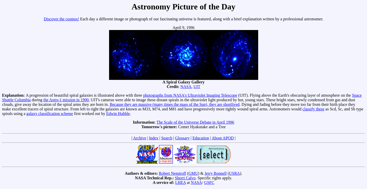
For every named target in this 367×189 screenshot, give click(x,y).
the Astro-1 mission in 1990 (66, 100)
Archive (139, 138)
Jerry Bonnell (216, 173)
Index (153, 138)
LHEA (180, 182)
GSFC (209, 182)
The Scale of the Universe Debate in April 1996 (195, 122)
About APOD (223, 138)
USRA (234, 173)
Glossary (182, 138)
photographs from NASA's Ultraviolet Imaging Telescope (190, 95)
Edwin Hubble (118, 113)
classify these (313, 109)
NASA (186, 86)
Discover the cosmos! (61, 19)
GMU (193, 173)
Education (200, 138)
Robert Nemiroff (172, 173)
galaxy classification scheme (50, 113)
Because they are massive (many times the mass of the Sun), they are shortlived (175, 104)
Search (166, 138)
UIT (196, 86)
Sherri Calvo (185, 178)
